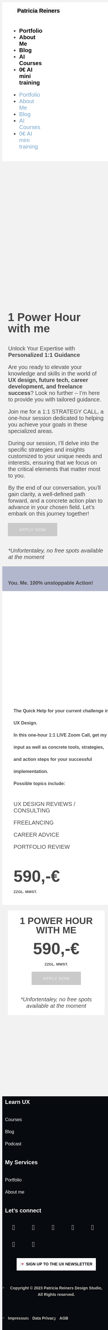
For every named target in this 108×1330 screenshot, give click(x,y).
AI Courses (30, 60)
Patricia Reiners (38, 11)
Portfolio (30, 31)
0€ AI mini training (29, 76)
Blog (25, 50)
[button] (32, 529)
